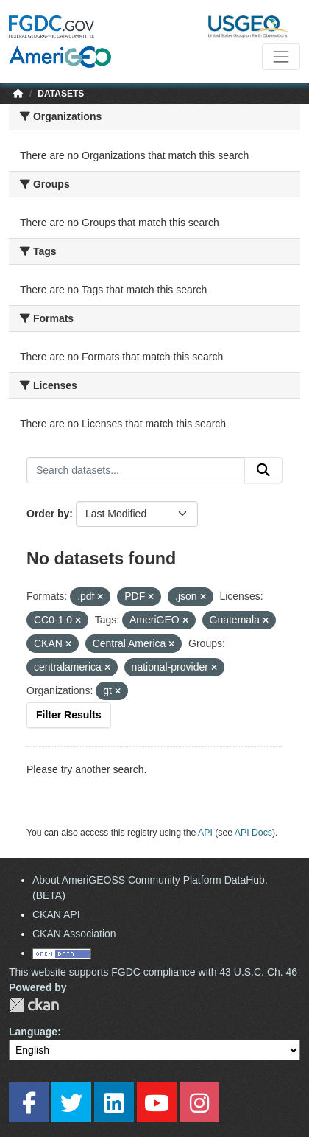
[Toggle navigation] (281, 56)
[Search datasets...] (135, 470)
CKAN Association (74, 934)
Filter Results (69, 715)
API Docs (253, 833)
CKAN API (56, 914)
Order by (47, 513)
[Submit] (263, 470)
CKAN (34, 1004)
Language (33, 1032)
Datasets (61, 93)
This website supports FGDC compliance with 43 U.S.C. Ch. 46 (153, 972)
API (205, 833)
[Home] (18, 93)
